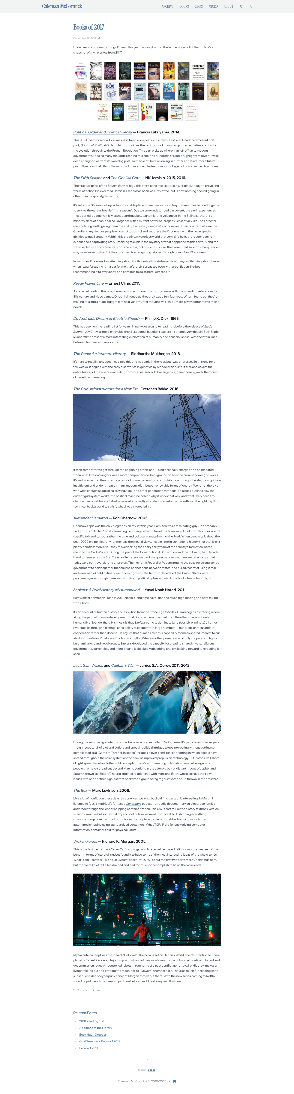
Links (199, 6)
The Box (80, 790)
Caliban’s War (123, 665)
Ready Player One (88, 283)
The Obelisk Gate (125, 178)
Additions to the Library (95, 1028)
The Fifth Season (88, 178)
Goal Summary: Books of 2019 (99, 1041)
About (228, 6)
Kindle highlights (185, 156)
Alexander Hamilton (90, 518)
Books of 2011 (88, 1048)
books (151, 1069)
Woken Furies (85, 841)
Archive (167, 6)
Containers (133, 803)
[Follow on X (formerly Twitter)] (240, 6)
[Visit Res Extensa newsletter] (175, 1081)
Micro (213, 6)
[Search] (250, 6)
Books (184, 6)
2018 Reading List (91, 1021)
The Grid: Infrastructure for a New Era (106, 389)
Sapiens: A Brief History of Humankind (106, 590)
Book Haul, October (92, 1034)
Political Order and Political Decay (102, 132)
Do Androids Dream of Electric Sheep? (106, 318)
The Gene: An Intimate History (99, 353)
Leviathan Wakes (88, 665)
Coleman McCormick (62, 6)
